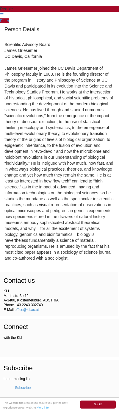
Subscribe (23, 388)
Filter (4, 20)
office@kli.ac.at (27, 310)
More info (43, 408)
